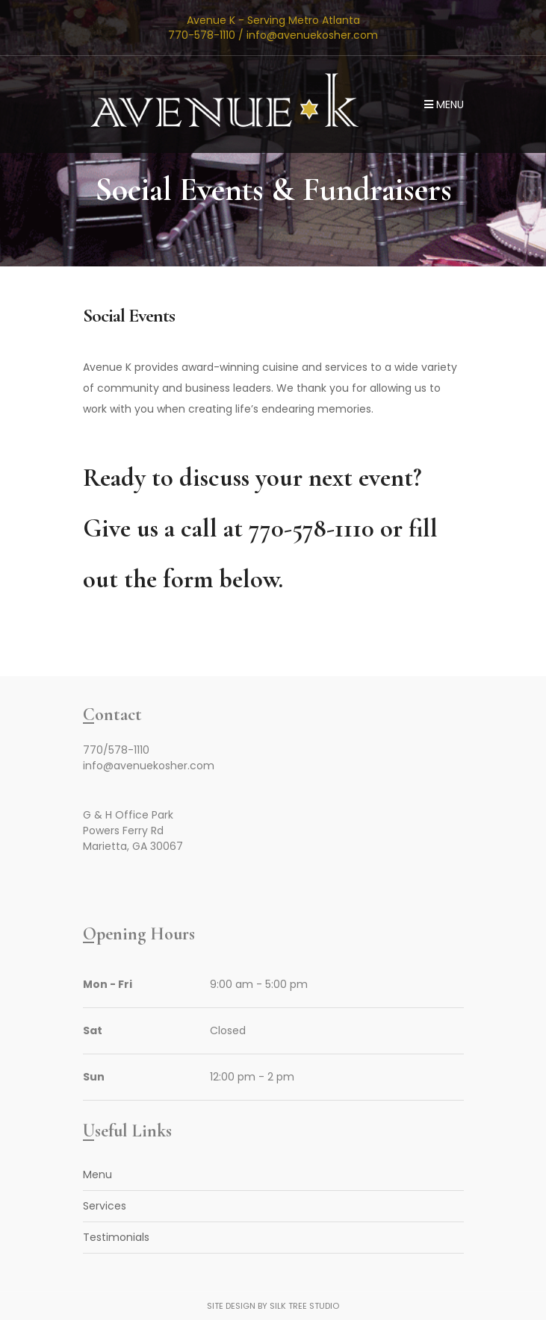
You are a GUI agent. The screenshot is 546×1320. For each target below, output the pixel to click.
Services (104, 1205)
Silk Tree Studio (304, 1306)
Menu (444, 104)
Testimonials (116, 1237)
